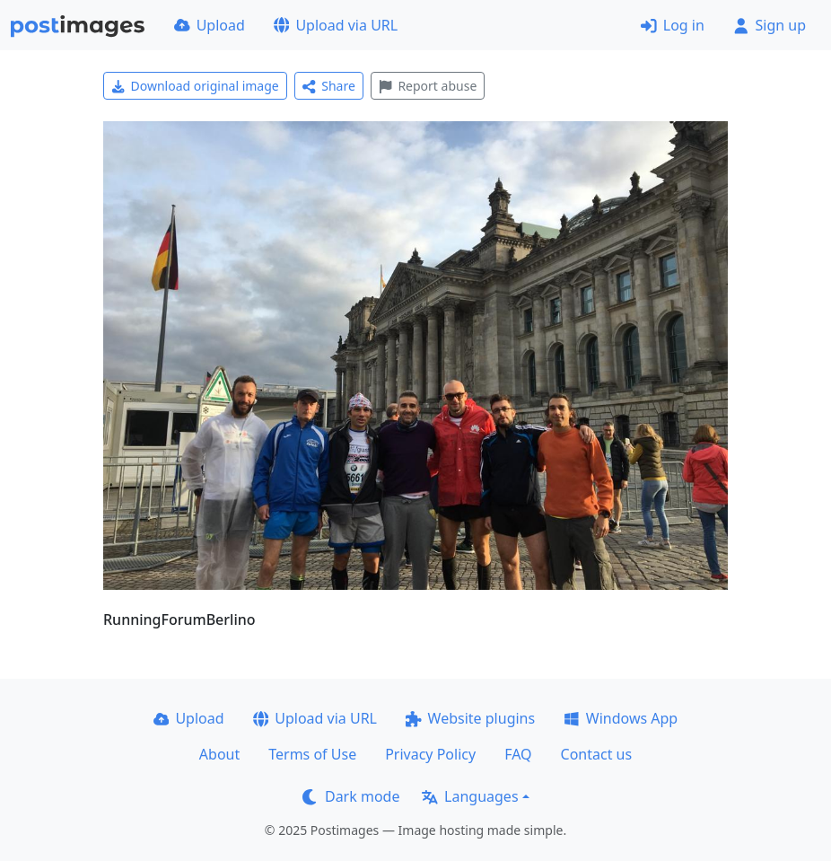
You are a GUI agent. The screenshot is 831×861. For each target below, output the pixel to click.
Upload (209, 25)
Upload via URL (336, 25)
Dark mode (350, 796)
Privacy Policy (430, 754)
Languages (470, 796)
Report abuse (428, 85)
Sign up (769, 25)
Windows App (621, 718)
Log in (672, 25)
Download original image (195, 85)
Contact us (597, 754)
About (219, 754)
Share (328, 85)
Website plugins (470, 718)
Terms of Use (312, 754)
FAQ (517, 754)
